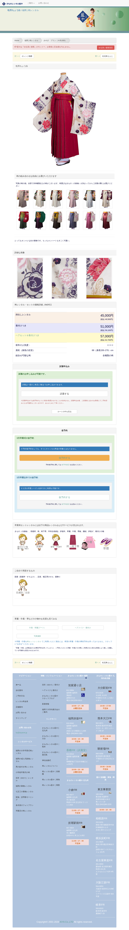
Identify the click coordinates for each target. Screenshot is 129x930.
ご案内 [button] (31, 3)
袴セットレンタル (34, 641)
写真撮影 (37, 636)
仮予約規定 (66, 465)
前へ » (105, 56)
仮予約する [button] (64, 458)
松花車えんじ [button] (107, 56)
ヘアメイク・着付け (83, 628)
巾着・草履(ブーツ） (37, 628)
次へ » (24, 56)
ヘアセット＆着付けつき (27, 335)
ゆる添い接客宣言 (106, 48)
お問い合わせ (43, 3)
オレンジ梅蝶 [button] (27, 56)
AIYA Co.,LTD (66, 922)
